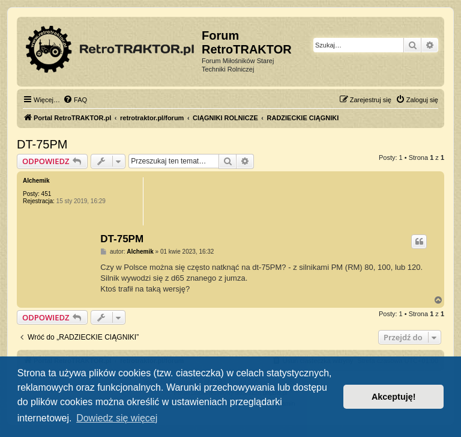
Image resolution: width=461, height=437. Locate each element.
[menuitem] (75, 100)
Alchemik (36, 180)
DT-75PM (42, 144)
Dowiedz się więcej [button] (116, 418)
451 (46, 194)
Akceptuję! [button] (394, 397)
